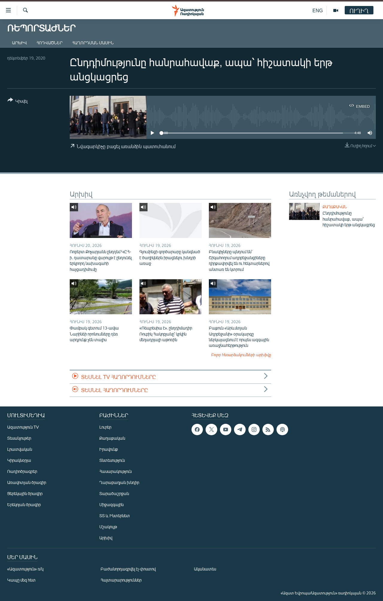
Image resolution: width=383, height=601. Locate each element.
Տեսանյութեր (19, 438)
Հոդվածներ (50, 42)
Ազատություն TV (23, 426)
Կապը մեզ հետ (21, 579)
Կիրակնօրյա (19, 460)
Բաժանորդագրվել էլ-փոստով (128, 568)
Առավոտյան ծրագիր (26, 482)
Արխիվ (19, 42)
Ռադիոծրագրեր (22, 471)
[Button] (17, 101)
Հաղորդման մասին (93, 42)
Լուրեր (105, 426)
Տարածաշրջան (114, 493)
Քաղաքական (335, 206)
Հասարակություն (115, 471)
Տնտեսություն (112, 460)
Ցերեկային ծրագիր (24, 493)
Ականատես (205, 568)
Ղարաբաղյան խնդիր (119, 482)
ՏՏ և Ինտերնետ (114, 515)
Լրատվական (19, 449)
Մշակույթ (108, 526)
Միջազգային (111, 504)
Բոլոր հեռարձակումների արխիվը (241, 354)
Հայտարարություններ (121, 579)
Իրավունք (108, 449)
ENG (317, 10)
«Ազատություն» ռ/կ (25, 568)
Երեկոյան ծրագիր (24, 504)
